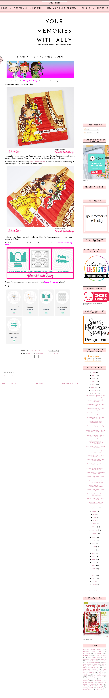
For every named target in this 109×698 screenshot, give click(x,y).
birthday (30, 353)
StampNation (94, 667)
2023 (93, 381)
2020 (93, 540)
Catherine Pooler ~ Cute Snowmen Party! (95, 451)
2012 (93, 566)
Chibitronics (86, 653)
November (94, 390)
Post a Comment (8, 376)
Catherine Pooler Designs (92, 649)
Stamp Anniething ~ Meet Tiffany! (95, 498)
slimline (92, 686)
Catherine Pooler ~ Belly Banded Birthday (95, 426)
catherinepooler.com (95, 677)
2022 (93, 385)
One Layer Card (102, 660)
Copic (42, 353)
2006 (94, 584)
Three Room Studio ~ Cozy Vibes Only (96, 473)
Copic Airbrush (101, 655)
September (94, 508)
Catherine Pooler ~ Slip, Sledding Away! (95, 455)
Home (40, 383)
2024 (94, 378)
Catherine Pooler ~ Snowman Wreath (95, 422)
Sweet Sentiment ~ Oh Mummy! (95, 400)
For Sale (37, 8)
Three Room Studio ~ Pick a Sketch (96, 413)
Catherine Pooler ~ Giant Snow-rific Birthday (95, 481)
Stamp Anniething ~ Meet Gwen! (95, 477)
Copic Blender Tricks (94, 657)
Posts (87, 129)
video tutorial (87, 689)
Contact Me (101, 8)
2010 (93, 572)
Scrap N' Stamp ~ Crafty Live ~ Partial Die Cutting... (95, 437)
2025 (93, 375)
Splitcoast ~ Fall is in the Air (95, 405)
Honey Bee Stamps (91, 660)
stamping (100, 686)
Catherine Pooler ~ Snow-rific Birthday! (95, 494)
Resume (86, 8)
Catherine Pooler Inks (92, 651)
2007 (94, 581)
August (94, 511)
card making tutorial (100, 675)
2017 (94, 550)
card (37, 353)
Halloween (103, 659)
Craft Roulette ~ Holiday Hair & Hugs (95, 418)
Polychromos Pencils (92, 662)
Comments (88, 132)
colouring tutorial (89, 679)
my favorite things (96, 684)
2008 (93, 578)
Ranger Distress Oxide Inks (91, 666)
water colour (98, 689)
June (94, 517)
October (94, 393)
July (94, 514)
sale (84, 686)
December (94, 387)
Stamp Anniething (52, 353)
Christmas (98, 653)
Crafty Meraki (94, 659)
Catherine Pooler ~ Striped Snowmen (95, 447)
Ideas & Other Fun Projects (61, 8)
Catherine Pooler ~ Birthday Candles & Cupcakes (96, 442)
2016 (93, 553)
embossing (98, 680)
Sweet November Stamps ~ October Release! (96, 468)
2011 (93, 569)
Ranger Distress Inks (99, 664)
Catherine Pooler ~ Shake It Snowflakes (95, 464)
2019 (93, 543)
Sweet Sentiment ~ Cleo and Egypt (95, 409)
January (94, 533)
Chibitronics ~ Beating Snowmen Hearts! (95, 503)
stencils (99, 687)
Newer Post (70, 383)
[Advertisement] (94, 87)
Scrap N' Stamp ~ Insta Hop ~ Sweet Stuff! (96, 486)
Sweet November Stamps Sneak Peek (94, 670)
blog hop (101, 672)
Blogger (98, 591)
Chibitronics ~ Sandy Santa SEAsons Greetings (95, 396)
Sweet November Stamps (94, 668)
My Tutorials (20, 8)
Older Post (10, 383)
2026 (94, 372)
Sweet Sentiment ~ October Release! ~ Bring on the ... (95, 431)
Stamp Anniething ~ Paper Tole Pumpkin (96, 460)
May (94, 520)
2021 (93, 537)
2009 (93, 575)
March (94, 527)
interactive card (88, 682)
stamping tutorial (88, 687)
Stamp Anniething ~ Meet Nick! (95, 490)
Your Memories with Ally (54, 31)
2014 (93, 559)
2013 (93, 562)
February (94, 530)
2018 (94, 547)
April (94, 523)
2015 (94, 556)
